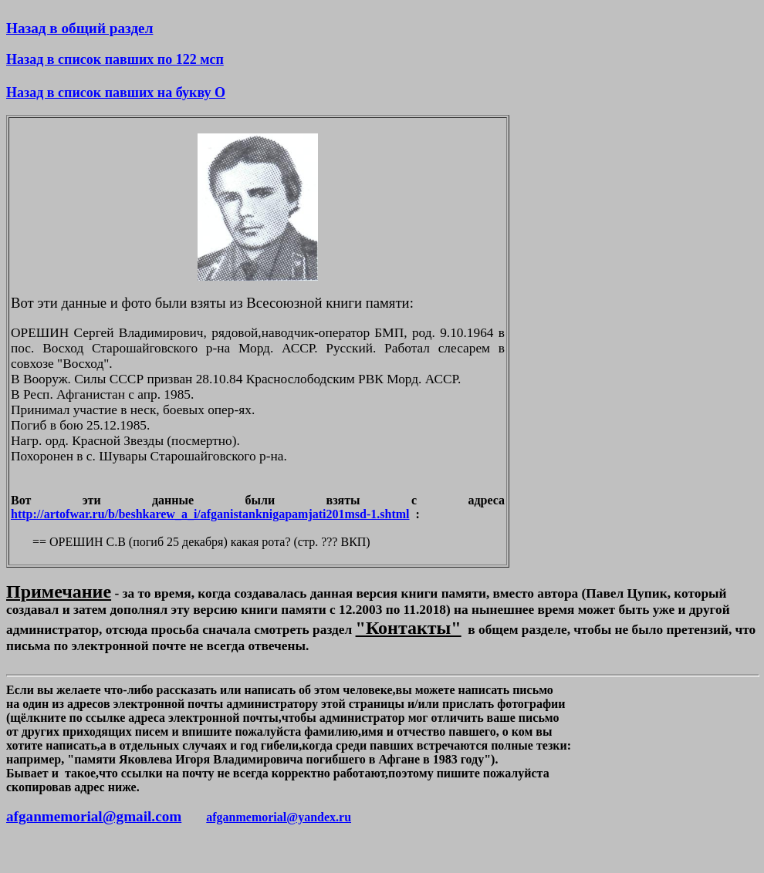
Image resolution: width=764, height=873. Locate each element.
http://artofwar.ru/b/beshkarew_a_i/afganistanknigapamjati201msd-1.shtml (210, 514)
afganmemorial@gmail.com (93, 816)
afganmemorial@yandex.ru (278, 817)
